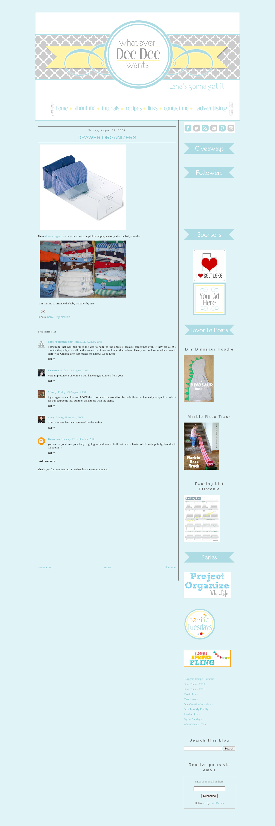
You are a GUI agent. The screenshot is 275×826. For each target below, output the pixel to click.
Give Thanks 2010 (194, 684)
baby (50, 317)
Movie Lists (191, 694)
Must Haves (191, 699)
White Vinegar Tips (195, 724)
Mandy (52, 392)
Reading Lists (192, 714)
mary (51, 417)
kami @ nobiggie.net (60, 341)
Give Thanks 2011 (194, 689)
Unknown (54, 439)
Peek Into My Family (196, 709)
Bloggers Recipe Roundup (199, 678)
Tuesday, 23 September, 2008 (78, 439)
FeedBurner (217, 803)
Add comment (48, 461)
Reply (51, 358)
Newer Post (44, 567)
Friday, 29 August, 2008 (88, 341)
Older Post (170, 567)
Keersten (53, 370)
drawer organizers (56, 236)
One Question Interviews (198, 704)
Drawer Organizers (107, 137)
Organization (62, 317)
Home (107, 567)
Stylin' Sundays (193, 719)
